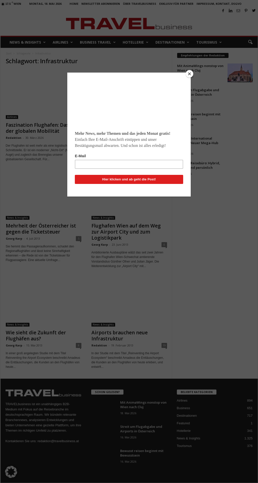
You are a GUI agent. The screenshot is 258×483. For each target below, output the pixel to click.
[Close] (189, 74)
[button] (11, 472)
